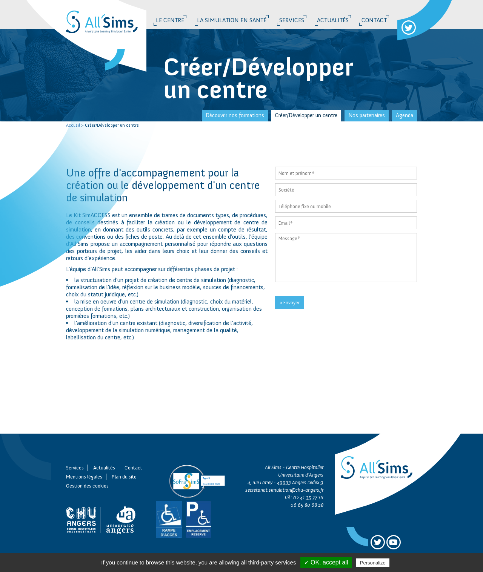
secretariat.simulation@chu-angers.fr (284, 490)
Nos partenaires (366, 115)
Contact (374, 20)
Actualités (333, 20)
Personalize (373, 563)
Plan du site (124, 477)
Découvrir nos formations (235, 115)
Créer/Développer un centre (306, 115)
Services (291, 20)
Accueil (73, 125)
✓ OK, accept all (326, 562)
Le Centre (170, 20)
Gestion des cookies (87, 486)
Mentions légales (84, 477)
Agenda (404, 115)
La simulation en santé (231, 20)
